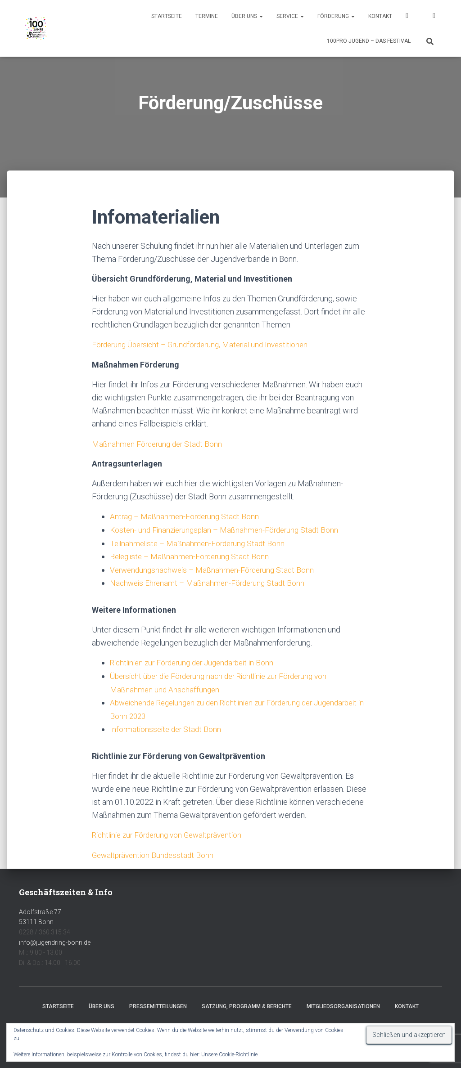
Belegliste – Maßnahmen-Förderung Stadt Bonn (193, 555)
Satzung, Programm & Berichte (247, 1003)
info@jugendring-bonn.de (54, 938)
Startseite (166, 16)
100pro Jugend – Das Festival (369, 41)
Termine (206, 16)
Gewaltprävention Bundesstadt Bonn (155, 852)
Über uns (247, 16)
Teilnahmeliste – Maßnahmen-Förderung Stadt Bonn (200, 542)
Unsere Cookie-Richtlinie (229, 1054)
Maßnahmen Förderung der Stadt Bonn (159, 443)
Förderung (336, 16)
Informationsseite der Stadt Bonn (167, 726)
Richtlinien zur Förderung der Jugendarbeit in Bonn (197, 660)
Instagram (434, 16)
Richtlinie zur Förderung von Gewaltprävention (172, 832)
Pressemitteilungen (158, 1003)
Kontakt (380, 16)
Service (290, 16)
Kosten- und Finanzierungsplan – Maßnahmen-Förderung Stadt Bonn (228, 529)
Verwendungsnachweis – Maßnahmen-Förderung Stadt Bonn (216, 568)
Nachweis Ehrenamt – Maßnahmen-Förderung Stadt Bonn (210, 581)
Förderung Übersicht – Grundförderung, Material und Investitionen (206, 344)
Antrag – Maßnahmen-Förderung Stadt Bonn (186, 516)
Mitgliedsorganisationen (343, 1003)
